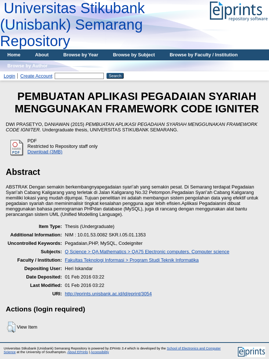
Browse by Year (80, 54)
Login (9, 76)
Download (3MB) (45, 151)
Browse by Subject (134, 54)
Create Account (36, 76)
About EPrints (77, 352)
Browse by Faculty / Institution (204, 54)
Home (14, 54)
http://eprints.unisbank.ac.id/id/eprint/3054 (108, 293)
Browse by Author (27, 65)
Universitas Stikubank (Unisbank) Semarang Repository (72, 24)
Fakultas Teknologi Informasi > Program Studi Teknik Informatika (132, 260)
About (42, 54)
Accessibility (100, 352)
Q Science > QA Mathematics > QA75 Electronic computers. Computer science (147, 251)
